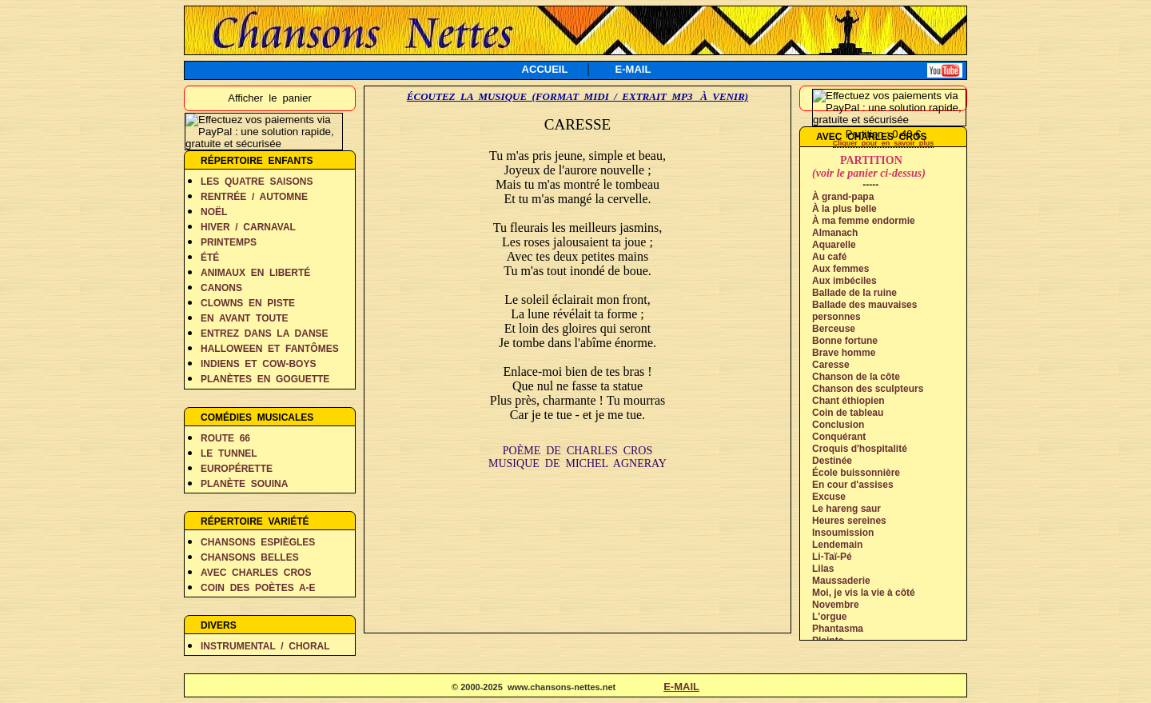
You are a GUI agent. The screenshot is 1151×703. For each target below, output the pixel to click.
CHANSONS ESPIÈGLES (258, 542)
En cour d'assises (853, 484)
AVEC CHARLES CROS (256, 572)
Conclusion (838, 424)
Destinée (832, 460)
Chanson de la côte (856, 376)
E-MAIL (633, 69)
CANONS (221, 288)
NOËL (214, 212)
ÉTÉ (210, 257)
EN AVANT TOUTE (245, 318)
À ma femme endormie (863, 220)
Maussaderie (841, 580)
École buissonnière (856, 472)
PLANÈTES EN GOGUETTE (265, 379)
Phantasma (837, 628)
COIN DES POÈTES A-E (258, 587)
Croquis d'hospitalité (859, 448)
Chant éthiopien (848, 400)
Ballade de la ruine (854, 292)
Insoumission (843, 532)
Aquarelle (834, 244)
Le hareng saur (846, 508)
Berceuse (833, 328)
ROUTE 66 (225, 438)
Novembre (835, 604)
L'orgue (829, 616)
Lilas (823, 568)
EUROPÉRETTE (237, 468)
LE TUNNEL (229, 453)
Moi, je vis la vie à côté (863, 592)
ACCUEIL (545, 69)
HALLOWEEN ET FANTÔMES (270, 348)
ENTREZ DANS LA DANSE (265, 333)
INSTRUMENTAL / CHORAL (265, 646)
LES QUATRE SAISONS (257, 181)
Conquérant (839, 436)
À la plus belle (844, 208)
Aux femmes (840, 268)
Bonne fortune (845, 340)
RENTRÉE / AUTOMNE (254, 196)
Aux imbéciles (844, 280)
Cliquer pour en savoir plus (883, 143)
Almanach (835, 232)
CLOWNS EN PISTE (248, 303)
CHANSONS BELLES (250, 557)
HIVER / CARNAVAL (248, 227)
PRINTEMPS (229, 242)
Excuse (829, 496)
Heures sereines (849, 520)
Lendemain (837, 544)
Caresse (831, 364)
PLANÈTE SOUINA (244, 483)
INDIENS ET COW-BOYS (258, 363)
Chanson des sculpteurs (867, 388)
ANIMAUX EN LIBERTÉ (255, 272)
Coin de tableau (847, 412)
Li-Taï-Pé (832, 556)
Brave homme (843, 352)
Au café (829, 256)
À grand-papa (843, 196)
